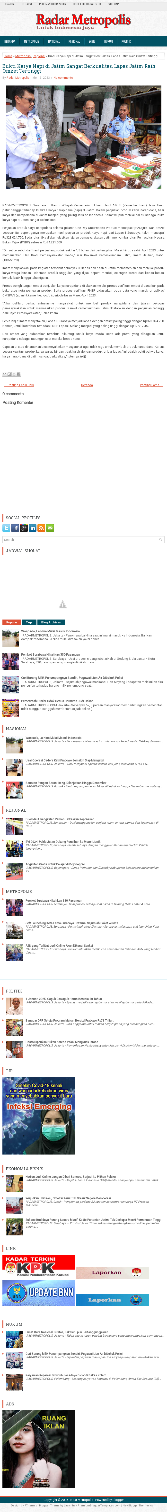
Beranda (9, 4)
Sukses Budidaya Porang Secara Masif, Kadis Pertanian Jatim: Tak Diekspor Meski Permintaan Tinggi (93, 1220)
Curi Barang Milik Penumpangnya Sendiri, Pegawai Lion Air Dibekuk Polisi (72, 678)
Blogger (118, 1500)
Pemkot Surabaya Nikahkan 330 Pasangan (50, 654)
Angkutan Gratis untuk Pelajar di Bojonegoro (55, 864)
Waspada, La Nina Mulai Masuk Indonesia (50, 631)
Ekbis (92, 41)
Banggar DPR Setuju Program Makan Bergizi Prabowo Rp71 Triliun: (70, 1020)
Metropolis (31, 41)
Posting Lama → (151, 385)
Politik (126, 41)
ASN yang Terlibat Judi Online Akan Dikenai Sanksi (59, 945)
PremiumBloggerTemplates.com (99, 1505)
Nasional (54, 41)
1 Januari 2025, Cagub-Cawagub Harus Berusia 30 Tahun (64, 999)
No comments (63, 77)
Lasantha (69, 1505)
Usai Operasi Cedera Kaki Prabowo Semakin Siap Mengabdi (65, 760)
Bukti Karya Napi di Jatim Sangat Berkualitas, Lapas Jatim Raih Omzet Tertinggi (79, 68)
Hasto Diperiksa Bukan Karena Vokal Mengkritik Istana (62, 1042)
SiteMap (113, 4)
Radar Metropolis (18, 77)
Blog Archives (51, 622)
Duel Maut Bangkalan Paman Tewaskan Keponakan (60, 819)
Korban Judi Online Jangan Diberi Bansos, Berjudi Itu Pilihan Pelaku (71, 1177)
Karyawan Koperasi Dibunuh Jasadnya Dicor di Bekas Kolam (66, 1375)
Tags (29, 622)
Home (8, 56)
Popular (11, 622)
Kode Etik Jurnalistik (87, 4)
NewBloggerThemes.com (139, 1505)
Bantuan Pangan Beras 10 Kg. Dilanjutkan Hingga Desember (66, 783)
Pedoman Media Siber (52, 4)
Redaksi (27, 4)
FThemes (31, 1505)
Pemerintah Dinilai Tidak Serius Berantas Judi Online (57, 701)
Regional (74, 41)
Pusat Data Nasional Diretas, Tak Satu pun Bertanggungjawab (67, 1332)
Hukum (108, 41)
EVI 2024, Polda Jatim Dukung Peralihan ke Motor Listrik (63, 842)
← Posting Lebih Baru (19, 385)
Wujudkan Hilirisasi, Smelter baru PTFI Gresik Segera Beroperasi (68, 1198)
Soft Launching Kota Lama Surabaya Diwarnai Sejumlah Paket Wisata (72, 923)
